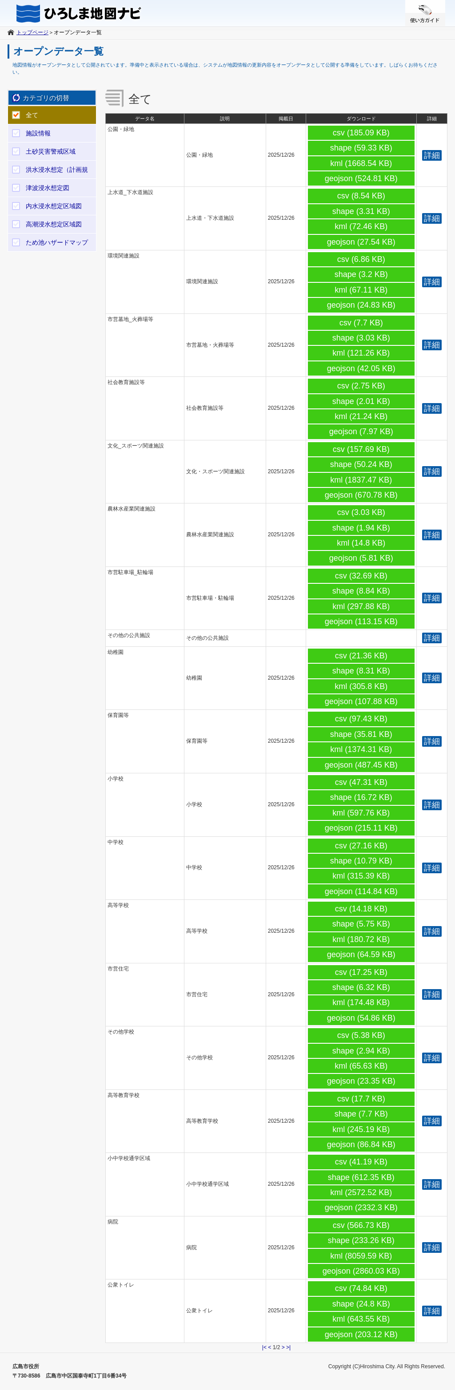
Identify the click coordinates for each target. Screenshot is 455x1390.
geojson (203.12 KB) (361, 1334)
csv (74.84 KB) (361, 1288)
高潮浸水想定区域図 (54, 224)
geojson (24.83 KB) (361, 305)
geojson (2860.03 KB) (361, 1271)
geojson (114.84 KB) (361, 891)
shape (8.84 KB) (361, 590)
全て (32, 115)
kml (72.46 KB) (361, 226)
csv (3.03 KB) (361, 512)
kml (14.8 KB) (361, 543)
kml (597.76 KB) (361, 812)
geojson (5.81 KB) (361, 558)
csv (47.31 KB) (361, 782)
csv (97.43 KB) (361, 718)
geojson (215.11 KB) (361, 828)
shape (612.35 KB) (361, 1177)
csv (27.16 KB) (361, 845)
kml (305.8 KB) (361, 686)
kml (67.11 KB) (361, 289)
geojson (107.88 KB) (361, 701)
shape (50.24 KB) (361, 464)
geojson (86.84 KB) (361, 1144)
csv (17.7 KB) (361, 1098)
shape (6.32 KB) (361, 987)
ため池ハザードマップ (57, 242)
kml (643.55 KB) (361, 1319)
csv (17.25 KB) (361, 972)
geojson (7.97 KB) (361, 431)
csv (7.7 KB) (361, 322)
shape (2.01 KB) (361, 401)
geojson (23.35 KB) (361, 1081)
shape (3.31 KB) (361, 211)
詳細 (432, 155)
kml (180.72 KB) (361, 939)
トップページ (32, 32)
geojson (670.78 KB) (361, 495)
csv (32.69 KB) (361, 575)
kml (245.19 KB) (361, 1129)
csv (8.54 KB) (361, 195)
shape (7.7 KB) (361, 1113)
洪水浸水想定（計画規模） (57, 172)
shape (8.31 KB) (361, 670)
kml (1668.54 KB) (361, 163)
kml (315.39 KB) (361, 875)
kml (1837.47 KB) (361, 479)
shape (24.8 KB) (361, 1303)
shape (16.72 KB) (361, 797)
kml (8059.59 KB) (361, 1255)
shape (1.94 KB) (361, 527)
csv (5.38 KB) (361, 1035)
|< (264, 1347)
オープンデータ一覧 (78, 32)
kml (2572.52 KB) (361, 1192)
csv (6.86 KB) (361, 259)
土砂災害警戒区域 (51, 151)
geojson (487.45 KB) (361, 764)
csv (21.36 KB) (361, 655)
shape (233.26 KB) (361, 1240)
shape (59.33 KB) (361, 147)
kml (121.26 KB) (361, 352)
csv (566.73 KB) (361, 1225)
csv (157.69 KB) (361, 449)
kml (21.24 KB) (361, 416)
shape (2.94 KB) (361, 1050)
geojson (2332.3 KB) (361, 1207)
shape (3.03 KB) (361, 337)
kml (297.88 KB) (361, 606)
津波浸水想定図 (47, 187)
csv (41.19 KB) (361, 1161)
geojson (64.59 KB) (361, 954)
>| (288, 1347)
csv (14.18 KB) (361, 908)
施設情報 (38, 133)
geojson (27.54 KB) (361, 242)
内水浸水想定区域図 (54, 206)
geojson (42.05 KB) (361, 368)
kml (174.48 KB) (361, 1002)
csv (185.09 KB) (361, 132)
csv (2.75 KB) (361, 385)
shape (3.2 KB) (361, 274)
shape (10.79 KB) (361, 860)
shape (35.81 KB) (361, 734)
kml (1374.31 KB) (361, 749)
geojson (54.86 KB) (361, 1018)
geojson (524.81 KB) (361, 178)
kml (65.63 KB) (361, 1065)
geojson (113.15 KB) (361, 621)
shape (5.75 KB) (361, 923)
